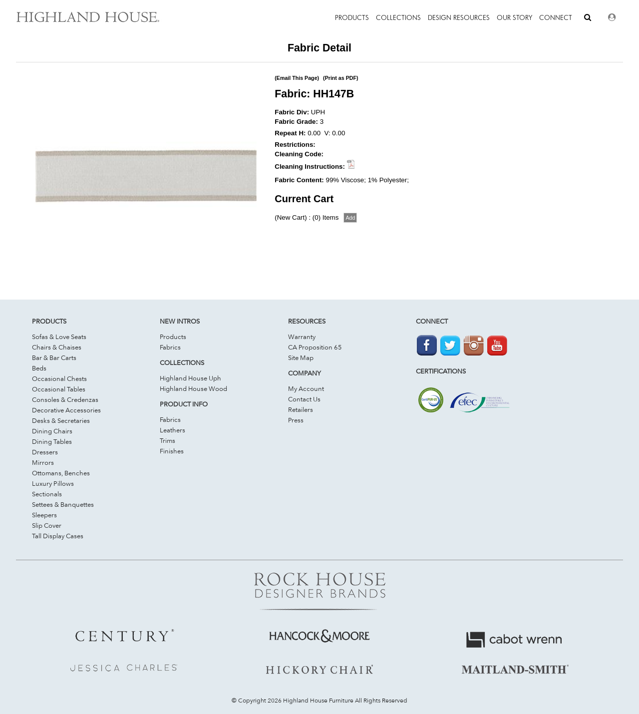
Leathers (172, 430)
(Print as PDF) (340, 78)
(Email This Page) (297, 78)
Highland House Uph (190, 378)
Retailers (300, 409)
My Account (306, 388)
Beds (39, 368)
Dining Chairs (52, 431)
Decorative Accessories (66, 410)
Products (173, 337)
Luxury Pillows (53, 483)
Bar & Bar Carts (54, 357)
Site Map (301, 357)
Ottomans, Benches (61, 473)
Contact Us (304, 399)
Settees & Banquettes (63, 504)
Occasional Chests (59, 378)
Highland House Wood (193, 388)
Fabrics (170, 347)
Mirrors (43, 462)
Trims (167, 440)
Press (296, 420)
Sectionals (47, 494)
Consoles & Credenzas (65, 399)
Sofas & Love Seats (59, 337)
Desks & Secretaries (61, 420)
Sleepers (44, 515)
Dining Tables (52, 441)
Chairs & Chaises (56, 347)
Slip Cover (46, 525)
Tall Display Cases (57, 536)
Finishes (172, 451)
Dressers (45, 452)
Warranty (302, 337)
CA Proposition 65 (315, 347)
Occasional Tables (58, 389)
